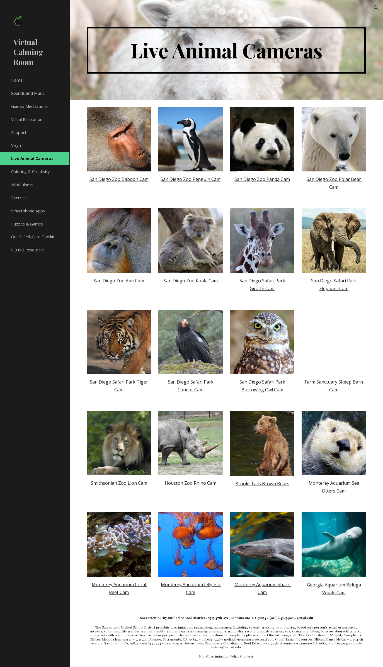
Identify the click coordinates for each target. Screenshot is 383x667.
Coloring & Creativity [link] (30, 171)
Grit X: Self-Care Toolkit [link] (33, 236)
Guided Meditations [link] (29, 106)
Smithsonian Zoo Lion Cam (119, 483)
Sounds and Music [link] (28, 93)
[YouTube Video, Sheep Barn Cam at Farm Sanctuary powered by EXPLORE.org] (334, 342)
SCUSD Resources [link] (28, 250)
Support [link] (18, 132)
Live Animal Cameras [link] (32, 158)
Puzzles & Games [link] (27, 224)
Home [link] (17, 80)
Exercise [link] (19, 197)
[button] (376, 7)
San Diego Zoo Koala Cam (191, 281)
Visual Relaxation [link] (26, 119)
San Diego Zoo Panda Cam (262, 179)
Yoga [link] (16, 145)
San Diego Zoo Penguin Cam (190, 179)
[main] (226, 50)
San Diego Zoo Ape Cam (119, 281)
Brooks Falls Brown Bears (262, 484)
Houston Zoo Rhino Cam (190, 483)
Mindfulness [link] (22, 184)
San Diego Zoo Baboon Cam (119, 179)
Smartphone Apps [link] (28, 211)
